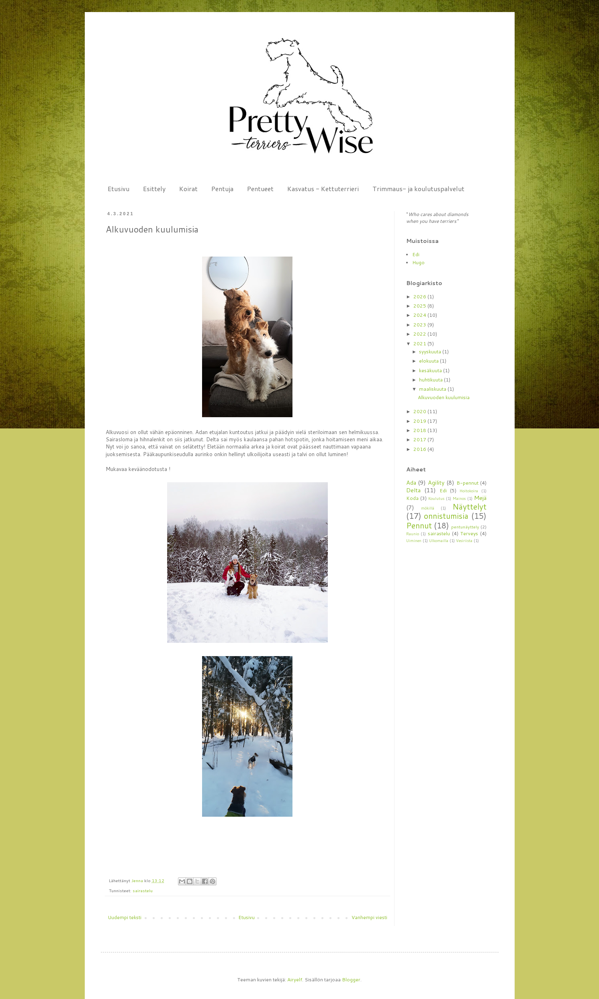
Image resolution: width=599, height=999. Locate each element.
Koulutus (436, 498)
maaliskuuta (433, 388)
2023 (420, 324)
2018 (420, 430)
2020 (420, 411)
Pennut (419, 525)
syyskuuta (430, 351)
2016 (420, 449)
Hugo (418, 262)
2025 (420, 305)
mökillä (427, 508)
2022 (420, 333)
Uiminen (413, 540)
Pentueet (260, 188)
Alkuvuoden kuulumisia (444, 397)
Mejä (480, 497)
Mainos (459, 498)
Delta (413, 490)
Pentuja (222, 188)
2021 (420, 343)
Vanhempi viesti (369, 917)
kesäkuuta (431, 370)
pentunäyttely (465, 527)
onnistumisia (446, 515)
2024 (420, 315)
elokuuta (429, 360)
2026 (420, 296)
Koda (412, 498)
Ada (411, 482)
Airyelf (294, 979)
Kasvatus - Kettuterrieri (323, 188)
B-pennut (467, 482)
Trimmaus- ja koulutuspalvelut (418, 188)
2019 (420, 421)
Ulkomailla (438, 540)
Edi (415, 254)
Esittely (154, 188)
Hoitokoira (469, 490)
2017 (420, 439)
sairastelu (143, 890)
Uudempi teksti (124, 917)
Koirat (188, 188)
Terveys (469, 533)
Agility (436, 482)
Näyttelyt (469, 506)
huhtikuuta (431, 379)
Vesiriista (464, 540)
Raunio (412, 533)
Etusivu (118, 188)
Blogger (351, 979)
